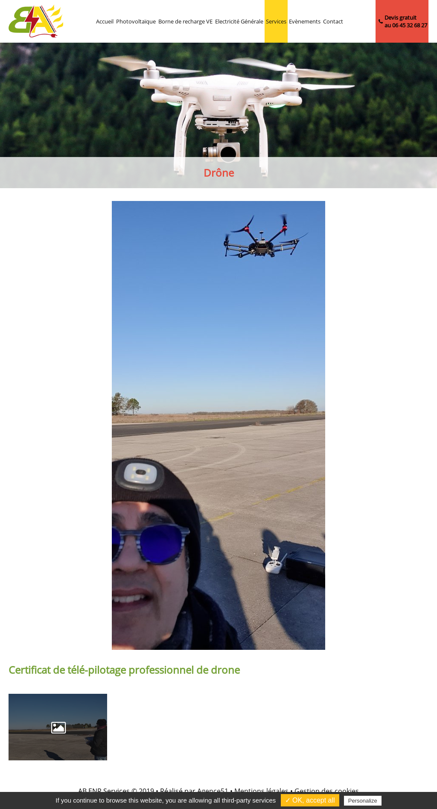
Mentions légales (261, 791)
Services (276, 21)
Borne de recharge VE (185, 21)
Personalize (362, 800)
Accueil (105, 21)
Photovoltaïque (136, 21)
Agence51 (212, 791)
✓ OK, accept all (310, 800)
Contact (333, 21)
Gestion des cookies (326, 791)
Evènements (304, 21)
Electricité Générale (239, 21)
